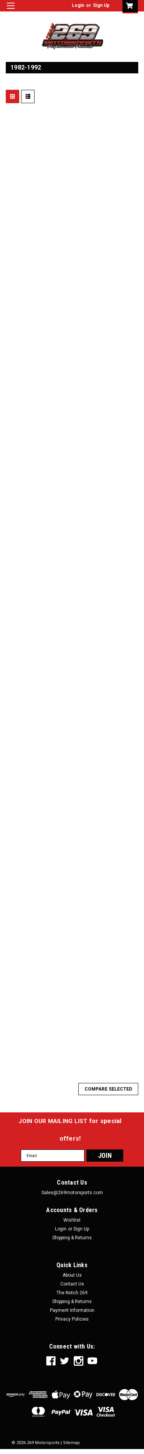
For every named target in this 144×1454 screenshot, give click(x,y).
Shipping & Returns (72, 1237)
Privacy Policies (72, 1319)
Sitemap (71, 1442)
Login (78, 5)
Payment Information (72, 1310)
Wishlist (72, 1220)
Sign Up (101, 5)
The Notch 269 (72, 1292)
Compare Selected (108, 1089)
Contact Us (72, 1284)
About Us (72, 1275)
